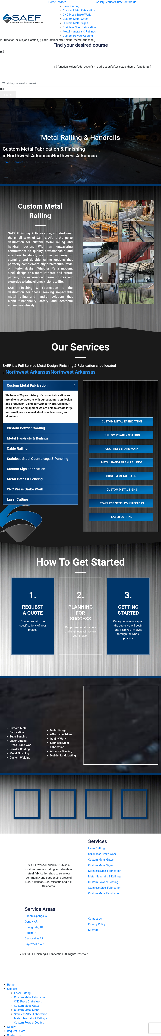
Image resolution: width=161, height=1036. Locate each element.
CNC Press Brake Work (77, 14)
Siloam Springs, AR (37, 916)
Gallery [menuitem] (11, 1026)
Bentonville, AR (34, 938)
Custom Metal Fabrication (79, 10)
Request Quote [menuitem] (16, 1031)
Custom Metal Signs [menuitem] (26, 1010)
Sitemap (93, 930)
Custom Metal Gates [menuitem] (26, 1005)
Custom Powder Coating (78, 35)
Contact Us (129, 2)
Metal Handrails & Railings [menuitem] (30, 1018)
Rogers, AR (31, 933)
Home (52, 2)
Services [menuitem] (12, 989)
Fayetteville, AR (34, 944)
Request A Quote (32, 610)
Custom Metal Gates (75, 19)
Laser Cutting (71, 6)
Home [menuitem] (10, 984)
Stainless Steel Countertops (121, 503)
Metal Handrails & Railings (79, 31)
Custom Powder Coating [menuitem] (29, 1022)
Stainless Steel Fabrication (79, 27)
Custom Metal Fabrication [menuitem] (30, 997)
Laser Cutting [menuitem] (22, 993)
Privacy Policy (97, 924)
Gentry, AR (31, 921)
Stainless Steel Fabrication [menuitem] (30, 1014)
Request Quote (114, 2)
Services (61, 2)
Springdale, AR (34, 927)
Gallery (100, 2)
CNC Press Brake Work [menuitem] (28, 1001)
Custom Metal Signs (75, 23)
